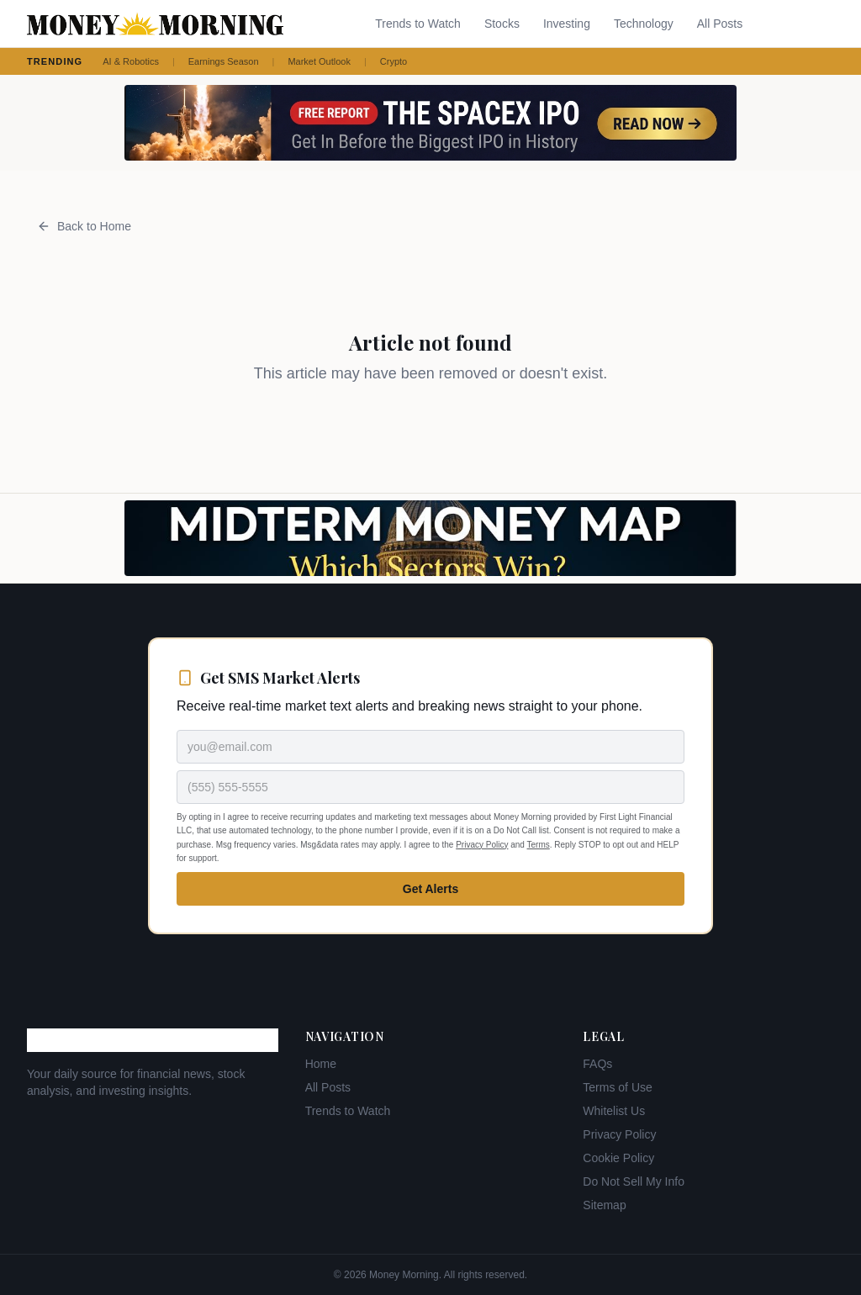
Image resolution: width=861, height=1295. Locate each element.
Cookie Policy (618, 1158)
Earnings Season (223, 61)
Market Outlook (319, 61)
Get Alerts (430, 889)
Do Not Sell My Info (633, 1181)
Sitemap (604, 1205)
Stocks (502, 23)
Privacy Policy (482, 844)
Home (320, 1063)
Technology (643, 23)
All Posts (719, 23)
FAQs (597, 1063)
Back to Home (84, 226)
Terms (538, 844)
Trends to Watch (418, 23)
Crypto (393, 61)
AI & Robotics (131, 61)
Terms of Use (617, 1087)
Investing (566, 23)
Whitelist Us (614, 1111)
